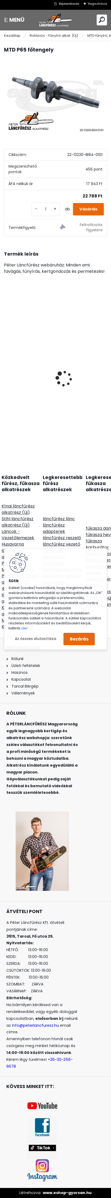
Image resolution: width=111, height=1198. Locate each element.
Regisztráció (97, 4)
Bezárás (79, 639)
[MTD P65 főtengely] (55, 96)
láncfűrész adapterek (54, 528)
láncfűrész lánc (59, 519)
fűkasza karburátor (97, 544)
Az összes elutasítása (35, 638)
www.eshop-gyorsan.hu (67, 1192)
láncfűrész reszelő (62, 538)
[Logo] (55, 20)
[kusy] (45, 209)
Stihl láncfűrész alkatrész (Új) (17, 522)
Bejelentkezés (69, 4)
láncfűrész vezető (61, 544)
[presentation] (7, 369)
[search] (102, 20)
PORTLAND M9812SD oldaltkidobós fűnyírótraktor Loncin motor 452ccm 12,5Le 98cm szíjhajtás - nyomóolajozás (52, 400)
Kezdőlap (12, 35)
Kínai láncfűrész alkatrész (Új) (18, 509)
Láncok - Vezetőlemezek (18, 534)
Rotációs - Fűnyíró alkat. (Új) (54, 35)
